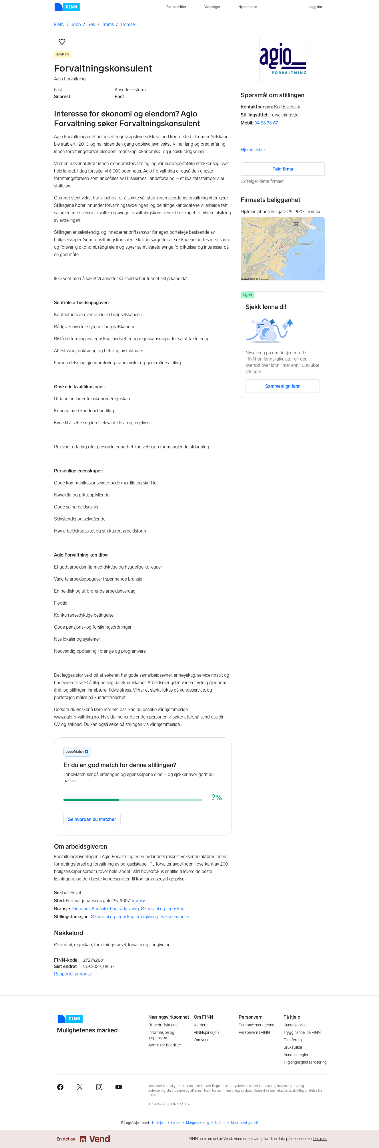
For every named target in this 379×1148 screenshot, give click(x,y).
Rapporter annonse (73, 974)
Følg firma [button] (282, 169)
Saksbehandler (174, 916)
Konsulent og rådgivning (115, 908)
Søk (91, 24)
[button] (62, 42)
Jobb (76, 24)
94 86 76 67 (266, 123)
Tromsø (127, 24)
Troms (108, 24)
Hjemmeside (253, 150)
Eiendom (81, 908)
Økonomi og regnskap (162, 908)
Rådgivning (147, 916)
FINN (59, 24)
